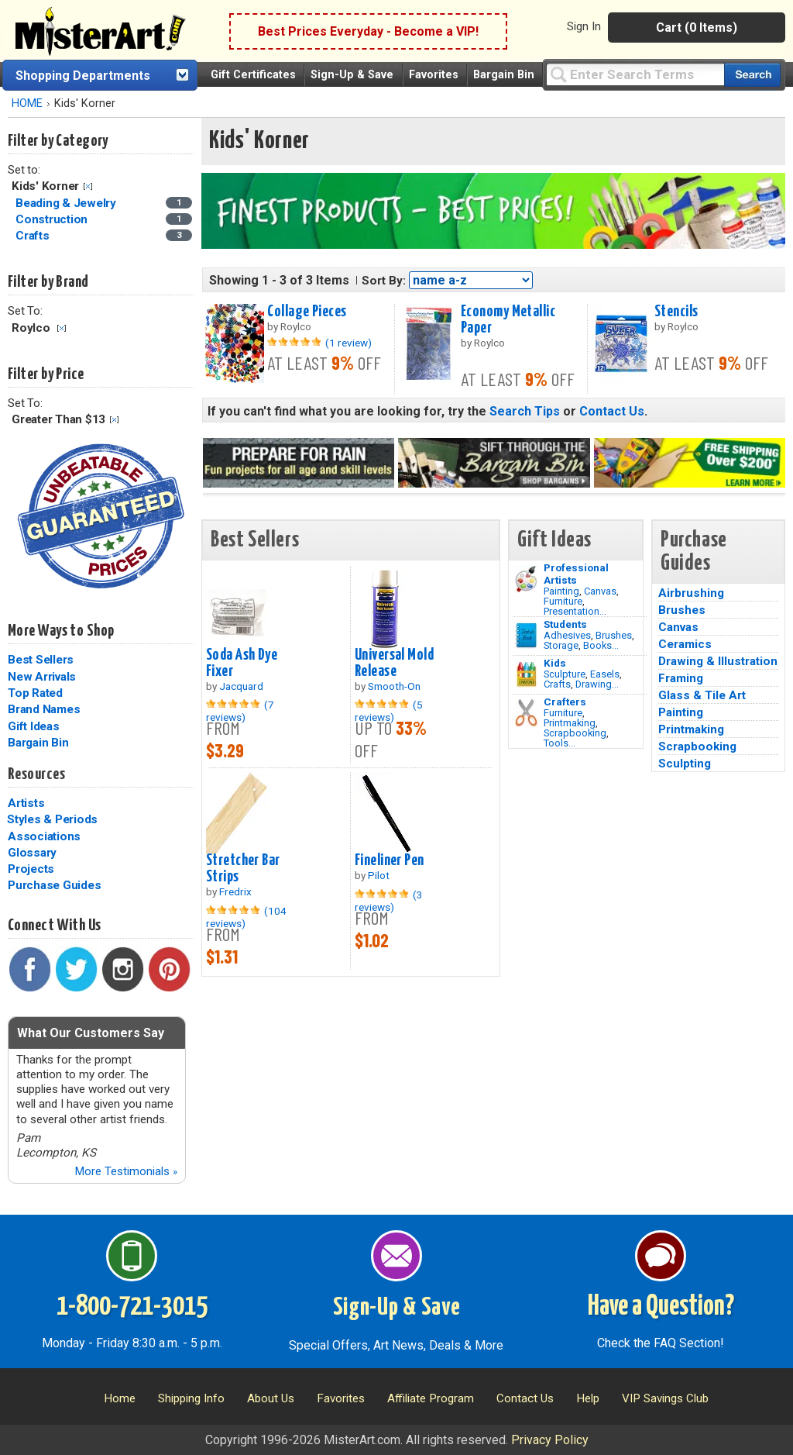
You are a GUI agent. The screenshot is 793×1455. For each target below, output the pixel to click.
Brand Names (44, 709)
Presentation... (575, 611)
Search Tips (524, 411)
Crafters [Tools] (565, 701)
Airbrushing (691, 593)
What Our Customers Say (90, 1033)
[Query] (635, 74)
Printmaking (570, 723)
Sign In (584, 26)
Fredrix (235, 891)
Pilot (379, 875)
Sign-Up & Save (352, 74)
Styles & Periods (52, 819)
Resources (36, 774)
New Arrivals (42, 677)
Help (587, 1398)
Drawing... (597, 684)
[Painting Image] (526, 579)
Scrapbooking (575, 733)
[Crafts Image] (526, 674)
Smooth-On (394, 686)
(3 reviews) (389, 900)
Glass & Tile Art (702, 695)
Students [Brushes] (565, 624)
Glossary (32, 853)
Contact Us (611, 411)
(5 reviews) (389, 710)
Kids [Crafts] (555, 663)
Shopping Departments (82, 75)
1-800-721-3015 (132, 1307)
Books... (601, 645)
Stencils (676, 311)
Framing (680, 678)
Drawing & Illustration (718, 661)
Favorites (433, 74)
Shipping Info (191, 1398)
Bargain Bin (503, 74)
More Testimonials (125, 1171)
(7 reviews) (240, 710)
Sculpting (684, 764)
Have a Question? (661, 1307)
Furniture (563, 601)
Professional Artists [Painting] (576, 573)
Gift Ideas (34, 726)
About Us (270, 1398)
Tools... (559, 743)
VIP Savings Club (665, 1398)
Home (120, 1398)
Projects (31, 869)
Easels (605, 674)
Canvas (600, 591)
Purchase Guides (54, 885)
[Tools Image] (526, 713)
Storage (561, 645)
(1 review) (348, 342)
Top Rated (35, 693)
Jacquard (241, 686)
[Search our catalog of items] (752, 75)
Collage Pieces (306, 311)
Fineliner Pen (389, 860)
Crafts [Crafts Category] (33, 236)
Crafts (557, 684)
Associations (44, 836)
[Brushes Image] (526, 636)
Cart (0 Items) (696, 27)
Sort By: (384, 281)
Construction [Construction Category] (53, 219)
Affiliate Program (430, 1398)
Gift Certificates (253, 74)
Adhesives (567, 635)
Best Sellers (41, 660)
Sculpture (564, 674)
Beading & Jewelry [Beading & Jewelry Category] (67, 203)
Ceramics (685, 644)
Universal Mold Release (394, 663)
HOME (27, 103)
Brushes (614, 635)
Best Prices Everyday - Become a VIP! (368, 31)
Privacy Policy (550, 1440)
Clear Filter (88, 186)
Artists (26, 803)
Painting (561, 591)
